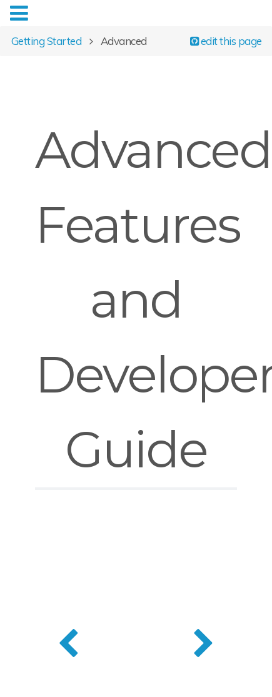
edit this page (226, 40)
